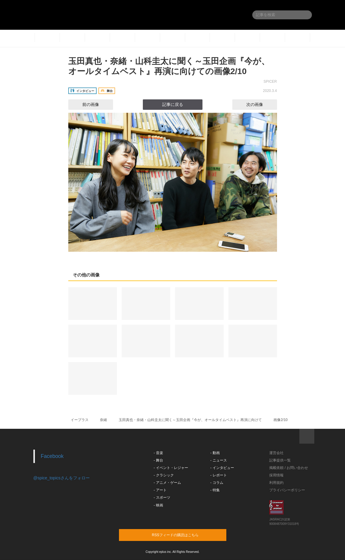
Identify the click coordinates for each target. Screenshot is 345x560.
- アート (160, 490)
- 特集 (214, 490)
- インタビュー (222, 468)
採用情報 (276, 475)
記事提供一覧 (280, 460)
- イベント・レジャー (171, 468)
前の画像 (85, 104)
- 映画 (158, 505)
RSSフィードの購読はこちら (184, 534)
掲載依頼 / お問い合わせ (288, 468)
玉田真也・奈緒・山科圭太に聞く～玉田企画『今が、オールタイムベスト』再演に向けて (190, 420)
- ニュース (218, 460)
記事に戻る (172, 104)
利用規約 (276, 483)
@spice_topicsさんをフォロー (61, 477)
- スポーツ (162, 497)
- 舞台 (158, 460)
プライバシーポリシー (287, 490)
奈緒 (103, 420)
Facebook (52, 456)
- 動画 (214, 453)
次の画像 (260, 104)
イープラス (80, 420)
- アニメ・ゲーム (167, 483)
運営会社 (276, 453)
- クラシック (164, 475)
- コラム (216, 483)
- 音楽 (158, 453)
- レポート (218, 475)
